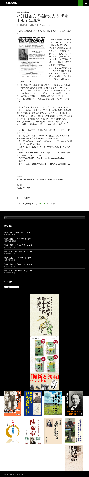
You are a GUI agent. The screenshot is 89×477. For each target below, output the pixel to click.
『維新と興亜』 (11, 3)
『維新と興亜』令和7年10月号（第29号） (19, 239)
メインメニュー (86, 3)
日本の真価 (20, 12)
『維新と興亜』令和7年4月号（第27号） (19, 251)
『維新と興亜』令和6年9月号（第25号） (19, 264)
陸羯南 (26, 12)
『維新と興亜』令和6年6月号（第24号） (19, 271)
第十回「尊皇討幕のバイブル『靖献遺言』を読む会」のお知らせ (44, 177)
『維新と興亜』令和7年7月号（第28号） (19, 245)
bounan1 (34, 25)
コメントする (46, 25)
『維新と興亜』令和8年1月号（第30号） (19, 232)
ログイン (41, 204)
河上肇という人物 (44, 186)
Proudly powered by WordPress (13, 474)
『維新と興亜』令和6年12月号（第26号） (19, 258)
